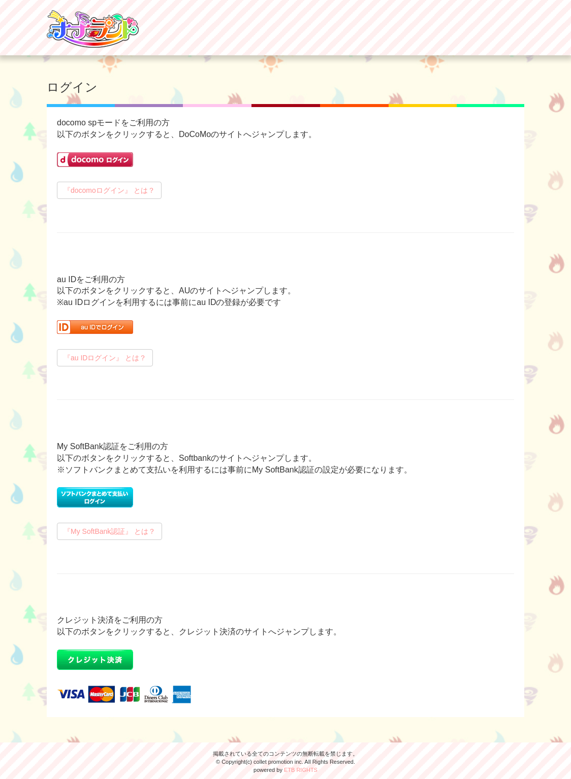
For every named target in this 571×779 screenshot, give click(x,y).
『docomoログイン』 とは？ (109, 190)
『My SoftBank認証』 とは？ (109, 531)
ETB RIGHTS (301, 770)
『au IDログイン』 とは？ (105, 358)
